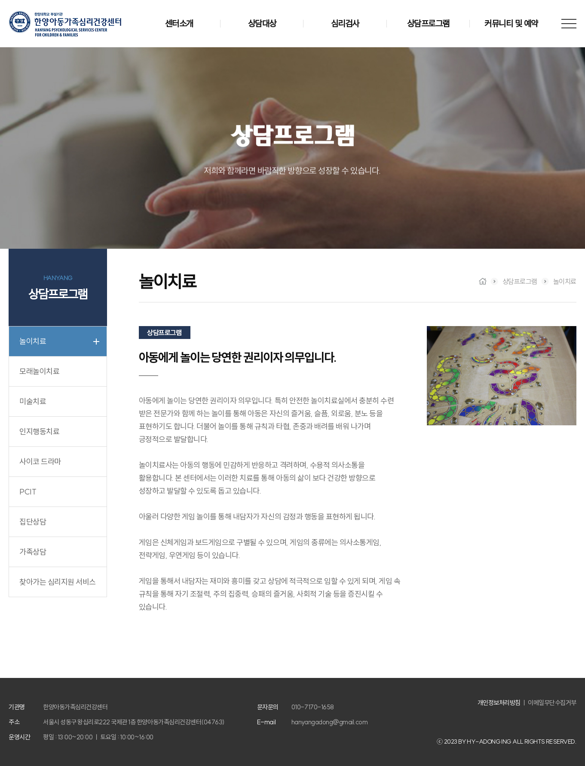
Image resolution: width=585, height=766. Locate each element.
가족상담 (32, 552)
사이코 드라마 (40, 462)
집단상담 (32, 522)
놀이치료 (32, 341)
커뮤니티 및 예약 (511, 23)
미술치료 (32, 401)
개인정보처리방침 (499, 702)
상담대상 (262, 23)
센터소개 (179, 23)
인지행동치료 (39, 431)
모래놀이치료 (39, 371)
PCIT (27, 492)
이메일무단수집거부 (552, 702)
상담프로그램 (428, 23)
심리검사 (345, 23)
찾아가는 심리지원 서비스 (57, 582)
